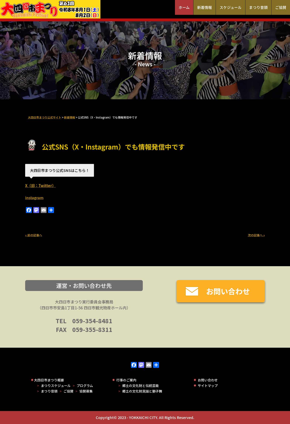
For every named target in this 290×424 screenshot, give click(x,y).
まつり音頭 (258, 7)
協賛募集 (86, 391)
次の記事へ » (256, 235)
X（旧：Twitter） (40, 185)
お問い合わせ (208, 380)
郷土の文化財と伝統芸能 (140, 385)
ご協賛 (280, 7)
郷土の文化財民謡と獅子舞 (142, 391)
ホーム (184, 7)
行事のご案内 (126, 380)
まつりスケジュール (56, 385)
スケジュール (231, 7)
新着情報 (204, 7)
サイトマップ (208, 385)
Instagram (34, 197)
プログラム (85, 385)
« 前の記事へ (33, 235)
